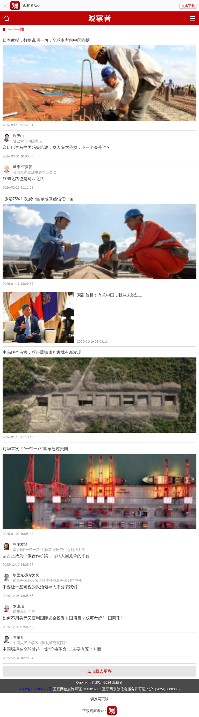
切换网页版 (99, 699)
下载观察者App (94, 711)
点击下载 (188, 6)
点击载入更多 (99, 671)
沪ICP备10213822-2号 (35, 689)
